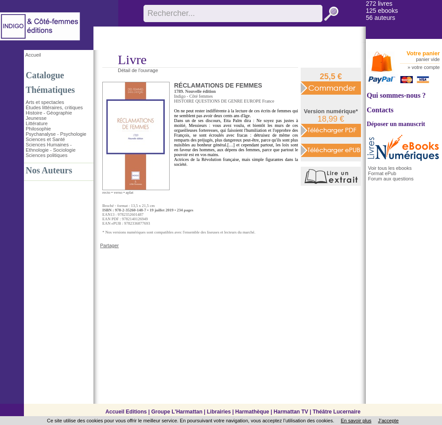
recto (106, 192)
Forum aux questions (391, 178)
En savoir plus (356, 420)
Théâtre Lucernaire (337, 412)
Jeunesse (36, 118)
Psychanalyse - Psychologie (56, 134)
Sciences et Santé (45, 139)
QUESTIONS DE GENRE (219, 101)
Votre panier (423, 53)
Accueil (33, 54)
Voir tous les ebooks (389, 168)
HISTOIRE (184, 101)
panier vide (428, 59)
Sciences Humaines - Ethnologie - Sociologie (51, 147)
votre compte (425, 67)
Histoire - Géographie (49, 112)
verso (118, 192)
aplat (130, 192)
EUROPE (252, 101)
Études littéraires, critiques (54, 107)
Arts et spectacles (45, 102)
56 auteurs (380, 17)
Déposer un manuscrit (396, 124)
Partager (109, 245)
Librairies (219, 412)
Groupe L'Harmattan (176, 412)
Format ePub (382, 173)
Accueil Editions (126, 412)
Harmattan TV (291, 412)
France (268, 101)
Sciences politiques (46, 155)
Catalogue (45, 75)
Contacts (380, 110)
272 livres (379, 3)
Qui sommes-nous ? (396, 95)
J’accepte (388, 420)
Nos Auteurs (49, 170)
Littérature (37, 123)
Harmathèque (252, 412)
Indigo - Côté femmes (193, 96)
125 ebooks (382, 10)
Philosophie (38, 128)
